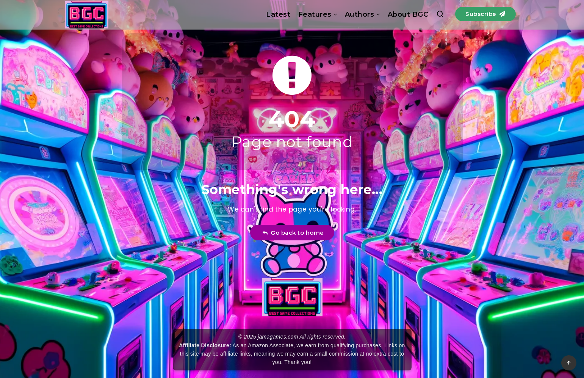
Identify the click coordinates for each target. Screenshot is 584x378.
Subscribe (485, 13)
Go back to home (293, 232)
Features (315, 14)
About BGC (408, 14)
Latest (278, 14)
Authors (359, 14)
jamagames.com (278, 337)
